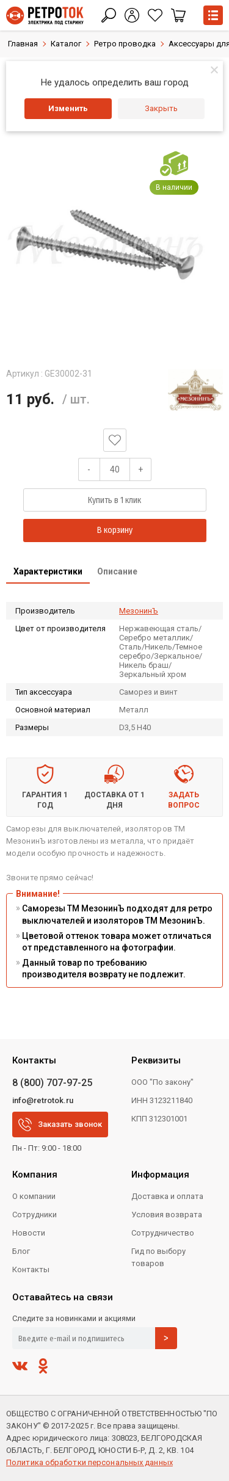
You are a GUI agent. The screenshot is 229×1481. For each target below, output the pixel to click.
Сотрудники (34, 1214)
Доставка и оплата (167, 1196)
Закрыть (161, 108)
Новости (28, 1232)
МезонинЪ (138, 610)
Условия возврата (166, 1214)
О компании (34, 1196)
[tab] (48, 573)
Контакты (30, 1269)
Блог (21, 1251)
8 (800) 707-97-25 (52, 1082)
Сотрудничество (162, 1232)
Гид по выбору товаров (158, 1257)
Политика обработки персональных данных (89, 1462)
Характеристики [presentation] (47, 571)
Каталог (66, 43)
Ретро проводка (125, 43)
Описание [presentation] (117, 571)
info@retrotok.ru (42, 1100)
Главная (23, 43)
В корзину (115, 530)
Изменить (68, 108)
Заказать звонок (60, 1124)
